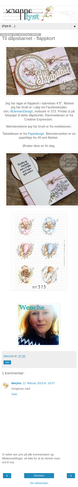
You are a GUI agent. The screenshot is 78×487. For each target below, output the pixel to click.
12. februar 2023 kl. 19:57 (38, 383)
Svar (14, 394)
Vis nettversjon (39, 483)
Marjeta (16, 383)
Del (7, 362)
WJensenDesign (21, 111)
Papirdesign (36, 133)
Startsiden (39, 475)
